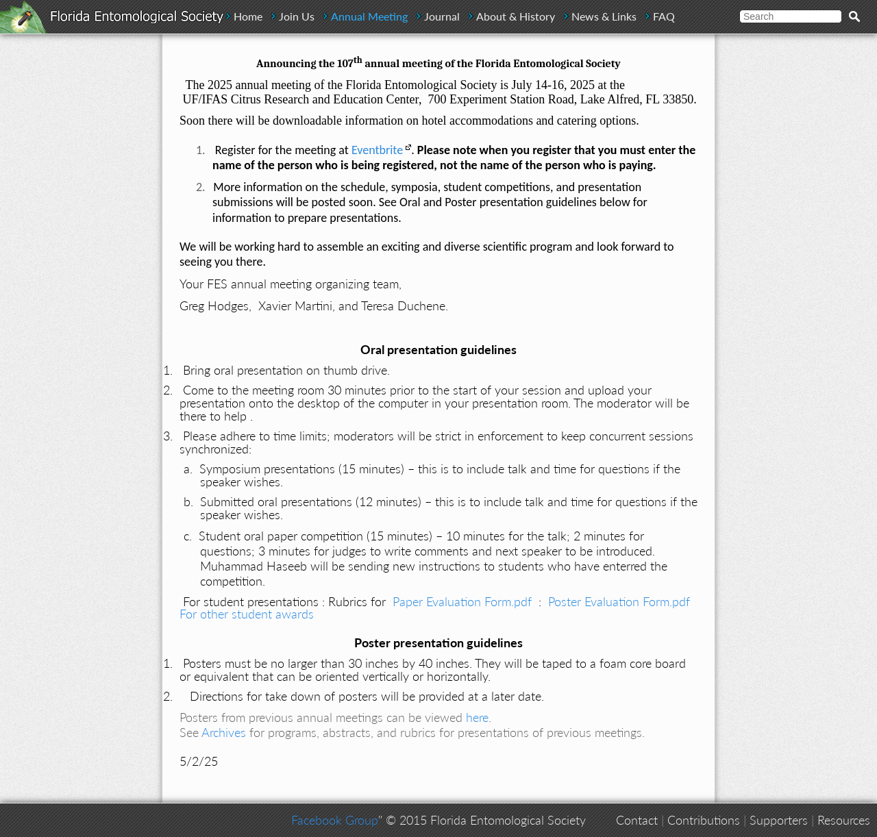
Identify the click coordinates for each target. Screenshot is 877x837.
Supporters (779, 819)
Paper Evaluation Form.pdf (462, 601)
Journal (442, 16)
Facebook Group (334, 819)
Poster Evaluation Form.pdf (619, 601)
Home (248, 16)
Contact (637, 819)
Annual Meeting (369, 16)
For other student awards (247, 613)
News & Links (604, 16)
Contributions (703, 819)
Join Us (296, 16)
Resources (843, 819)
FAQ (664, 16)
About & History (515, 16)
